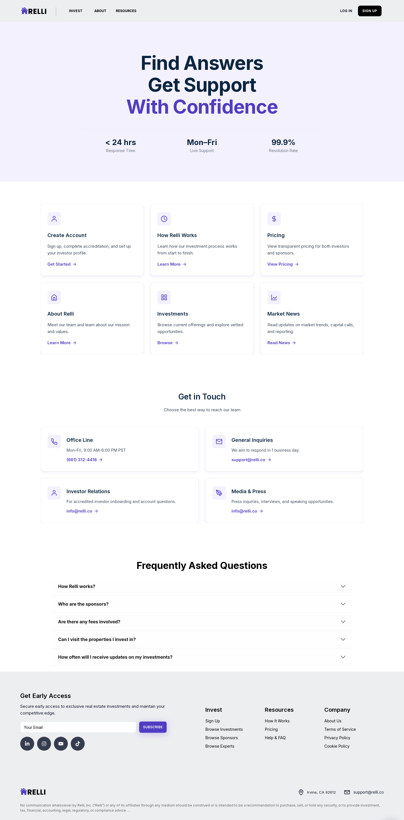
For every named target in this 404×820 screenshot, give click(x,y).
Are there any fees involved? (89, 621)
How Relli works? (76, 586)
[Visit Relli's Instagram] (44, 744)
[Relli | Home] (33, 11)
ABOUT (100, 11)
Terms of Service (340, 729)
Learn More (172, 264)
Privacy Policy (337, 737)
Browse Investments (224, 729)
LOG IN (346, 11)
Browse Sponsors (221, 737)
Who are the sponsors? (83, 604)
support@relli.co (368, 792)
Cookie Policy (337, 746)
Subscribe (153, 727)
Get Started (62, 264)
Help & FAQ (275, 737)
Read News (281, 342)
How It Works (277, 720)
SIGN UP (369, 11)
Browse (168, 342)
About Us (332, 720)
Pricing (271, 729)
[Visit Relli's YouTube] (61, 744)
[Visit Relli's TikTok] (78, 744)
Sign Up (212, 720)
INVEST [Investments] (75, 11)
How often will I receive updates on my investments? (115, 657)
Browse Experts (219, 746)
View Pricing (283, 264)
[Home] (32, 792)
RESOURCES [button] (126, 11)
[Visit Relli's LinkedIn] (27, 744)
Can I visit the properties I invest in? (97, 639)
